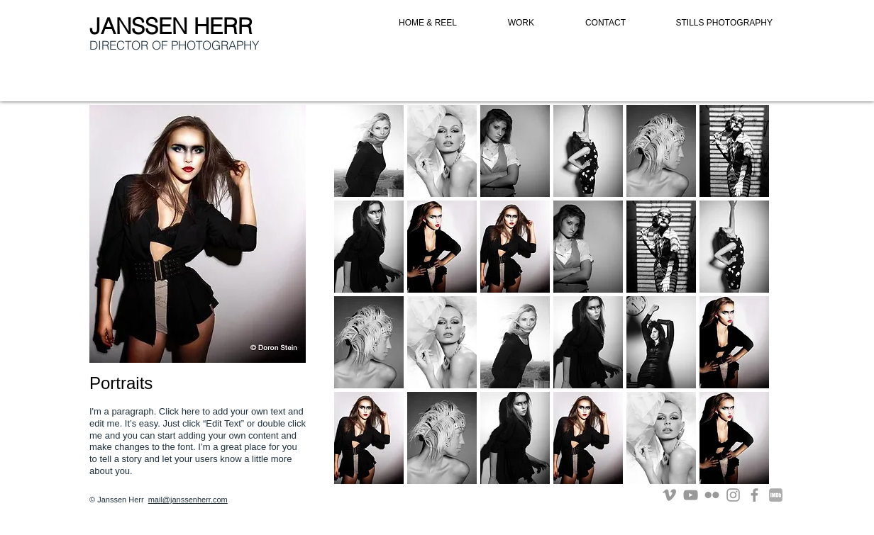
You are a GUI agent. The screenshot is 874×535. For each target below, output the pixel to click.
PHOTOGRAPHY (215, 45)
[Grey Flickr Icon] (712, 495)
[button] (369, 151)
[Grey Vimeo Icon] (669, 495)
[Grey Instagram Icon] (733, 495)
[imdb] (776, 495)
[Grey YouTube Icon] (690, 495)
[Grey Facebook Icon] (754, 495)
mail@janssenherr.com (188, 499)
